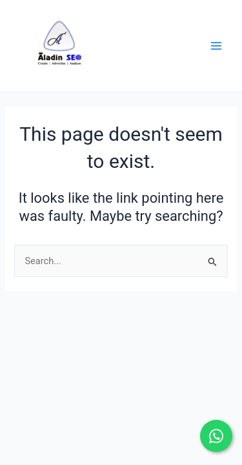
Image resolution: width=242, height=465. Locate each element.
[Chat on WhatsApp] (216, 436)
